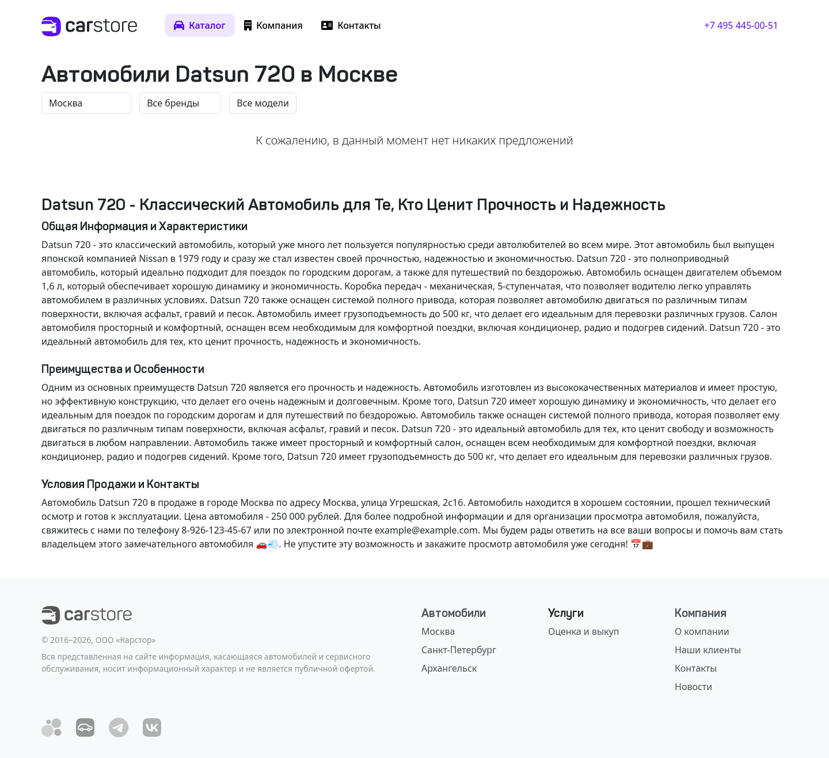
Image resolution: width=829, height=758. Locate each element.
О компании (702, 631)
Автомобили (453, 613)
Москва (438, 631)
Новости (693, 686)
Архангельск (449, 668)
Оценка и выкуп (583, 631)
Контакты (696, 668)
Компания (701, 613)
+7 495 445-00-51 (741, 25)
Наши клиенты (708, 649)
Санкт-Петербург (458, 649)
